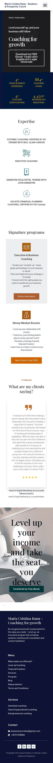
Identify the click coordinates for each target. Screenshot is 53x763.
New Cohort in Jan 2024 (26, 360)
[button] (45, 5)
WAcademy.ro (30, 756)
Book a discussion (26, 296)
